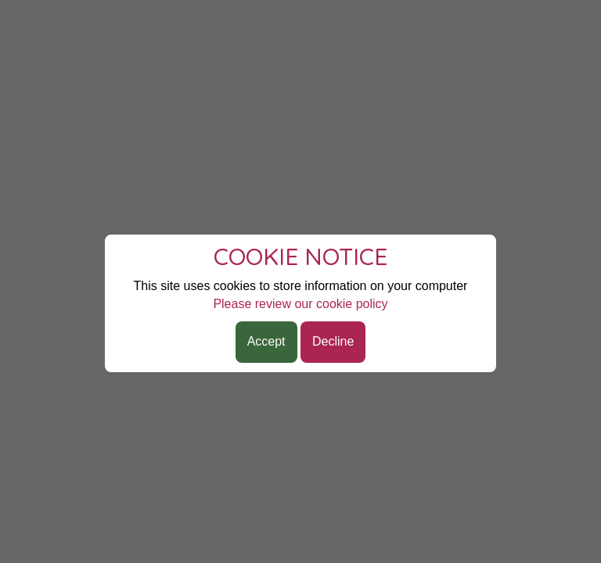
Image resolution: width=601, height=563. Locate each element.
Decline (333, 341)
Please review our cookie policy (300, 303)
